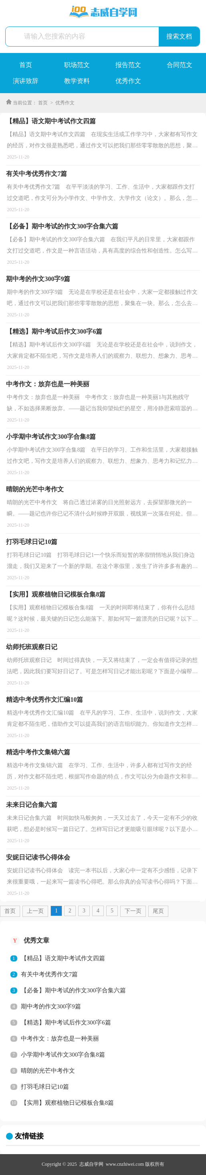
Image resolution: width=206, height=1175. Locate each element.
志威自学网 (91, 1164)
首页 (25, 64)
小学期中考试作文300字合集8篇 (63, 1054)
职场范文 (77, 64)
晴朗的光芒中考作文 (48, 1070)
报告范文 (128, 64)
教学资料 (77, 80)
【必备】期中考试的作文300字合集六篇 (73, 990)
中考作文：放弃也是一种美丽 (60, 1038)
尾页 (158, 911)
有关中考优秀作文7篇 (49, 974)
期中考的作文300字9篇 (51, 1006)
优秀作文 (128, 80)
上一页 (35, 911)
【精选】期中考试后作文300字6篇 (66, 1022)
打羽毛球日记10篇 (45, 1086)
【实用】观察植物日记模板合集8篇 (67, 1103)
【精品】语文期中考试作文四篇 (63, 958)
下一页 (133, 911)
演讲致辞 (25, 80)
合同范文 (179, 64)
